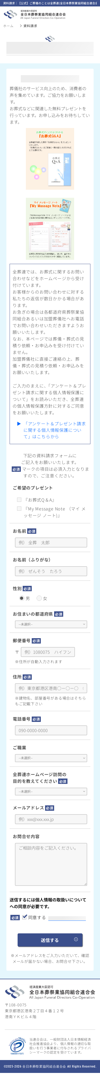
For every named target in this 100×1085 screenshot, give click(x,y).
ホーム (8, 25)
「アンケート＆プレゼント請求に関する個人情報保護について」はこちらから (54, 430)
